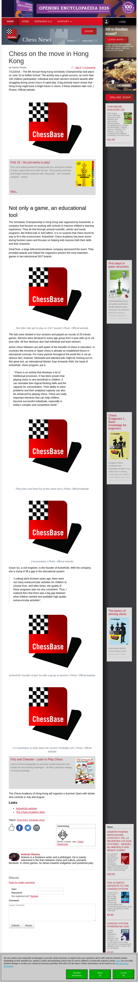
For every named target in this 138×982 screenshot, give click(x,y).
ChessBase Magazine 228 (116, 108)
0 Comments (89, 67)
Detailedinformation (77, 974)
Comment (14, 900)
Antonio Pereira (30, 854)
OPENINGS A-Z (43, 21)
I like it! (78, 67)
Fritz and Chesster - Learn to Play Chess (37, 759)
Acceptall (123, 974)
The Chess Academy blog (30, 812)
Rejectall (100, 974)
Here (118, 960)
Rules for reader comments (22, 882)
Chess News (37, 39)
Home (25, 21)
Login (122, 22)
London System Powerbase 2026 (118, 925)
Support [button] (64, 21)
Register (34, 896)
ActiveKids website (26, 808)
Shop (10, 21)
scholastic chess (37, 820)
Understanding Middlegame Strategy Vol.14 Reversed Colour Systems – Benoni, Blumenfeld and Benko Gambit (119, 841)
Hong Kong (22, 820)
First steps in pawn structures (119, 265)
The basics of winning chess (118, 612)
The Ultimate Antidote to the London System (118, 885)
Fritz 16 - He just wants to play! (30, 162)
